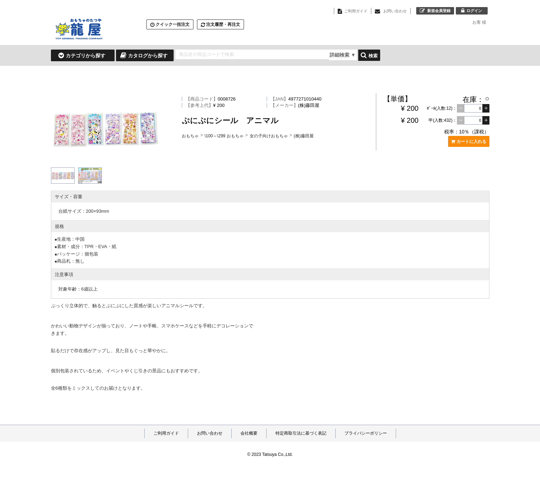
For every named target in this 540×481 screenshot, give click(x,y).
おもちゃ (190, 135)
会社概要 (248, 433)
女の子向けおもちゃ (269, 135)
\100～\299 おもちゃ (224, 135)
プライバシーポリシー (365, 433)
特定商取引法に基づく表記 (300, 433)
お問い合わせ (209, 433)
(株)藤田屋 (304, 135)
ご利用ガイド (166, 433)
